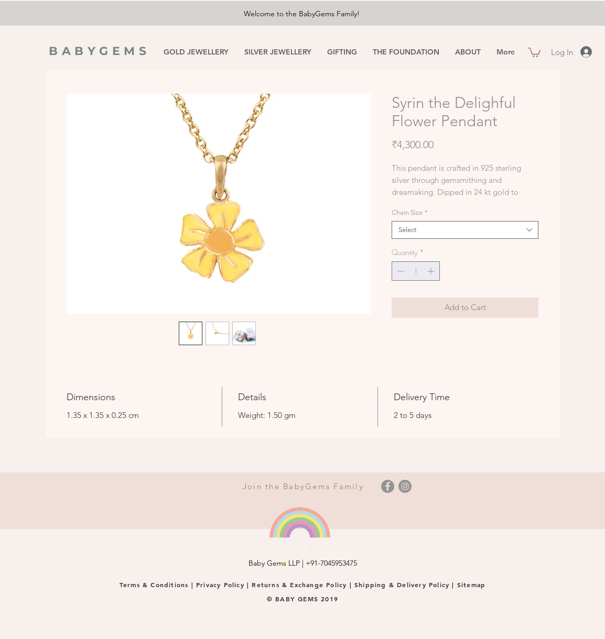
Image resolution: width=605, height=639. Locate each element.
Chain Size (410, 212)
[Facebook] (387, 486)
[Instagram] (405, 486)
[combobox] (465, 230)
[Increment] (431, 271)
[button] (534, 52)
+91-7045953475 (331, 563)
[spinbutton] (415, 271)
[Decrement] (399, 271)
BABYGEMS (99, 51)
